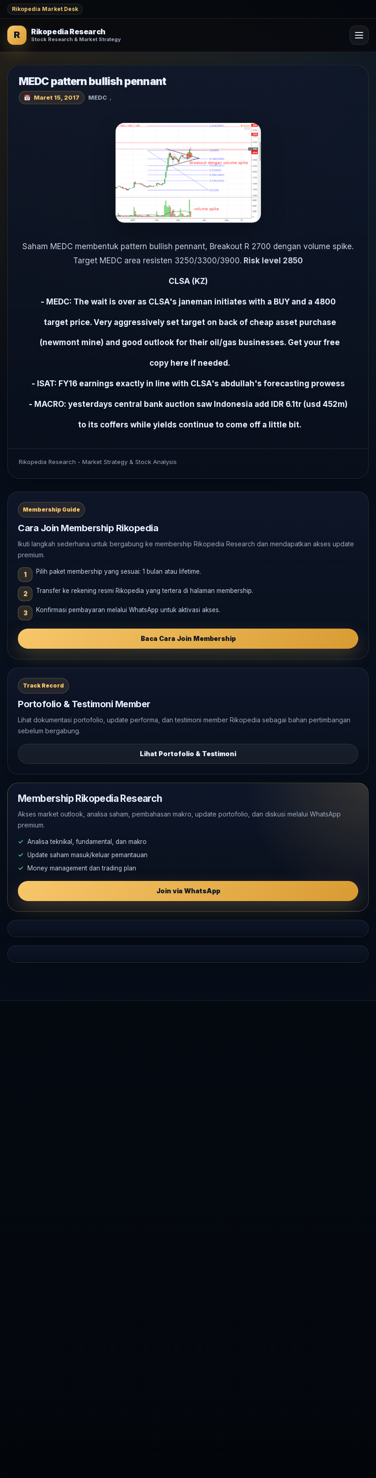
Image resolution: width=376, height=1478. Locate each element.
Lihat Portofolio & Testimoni (188, 754)
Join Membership (33, 1181)
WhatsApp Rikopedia (39, 1210)
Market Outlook (30, 1098)
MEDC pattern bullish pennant (92, 81)
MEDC (97, 97)
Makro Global (27, 1127)
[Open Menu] (359, 35)
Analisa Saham (28, 1112)
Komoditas (22, 1142)
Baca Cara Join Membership (188, 638)
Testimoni (21, 1195)
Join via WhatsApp (188, 891)
